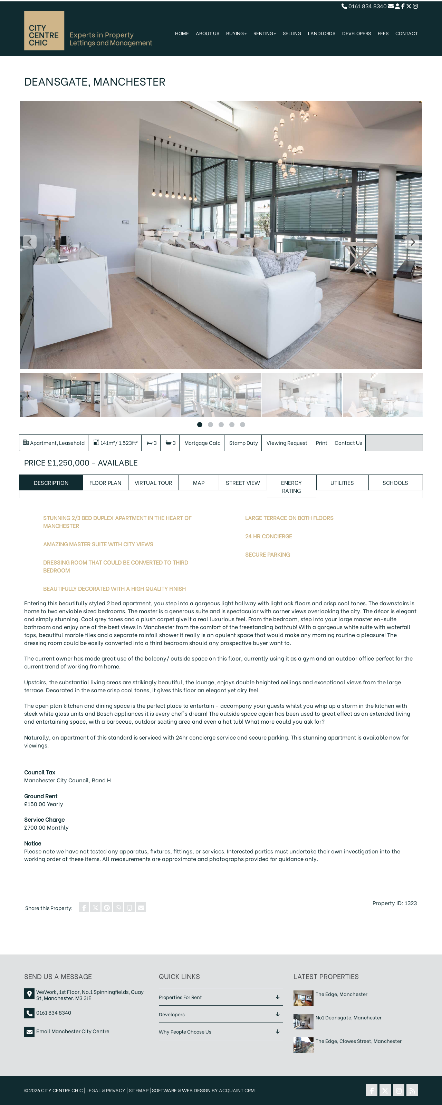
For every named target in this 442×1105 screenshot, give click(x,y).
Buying (236, 33)
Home (182, 33)
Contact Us (348, 442)
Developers (356, 33)
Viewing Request (287, 442)
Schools (395, 482)
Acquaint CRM (237, 1090)
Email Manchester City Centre (72, 1031)
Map (198, 482)
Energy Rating (291, 486)
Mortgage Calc (202, 442)
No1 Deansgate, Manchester (349, 1017)
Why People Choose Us (185, 1031)
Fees (383, 33)
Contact (406, 33)
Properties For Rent (180, 996)
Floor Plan (105, 482)
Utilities (342, 482)
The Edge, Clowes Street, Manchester (359, 1041)
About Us (207, 33)
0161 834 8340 (364, 6)
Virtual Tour (153, 482)
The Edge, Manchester (341, 994)
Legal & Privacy (105, 1090)
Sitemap (138, 1090)
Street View (243, 482)
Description (51, 482)
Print (321, 442)
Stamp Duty (243, 442)
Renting (264, 33)
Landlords (321, 33)
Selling (292, 33)
